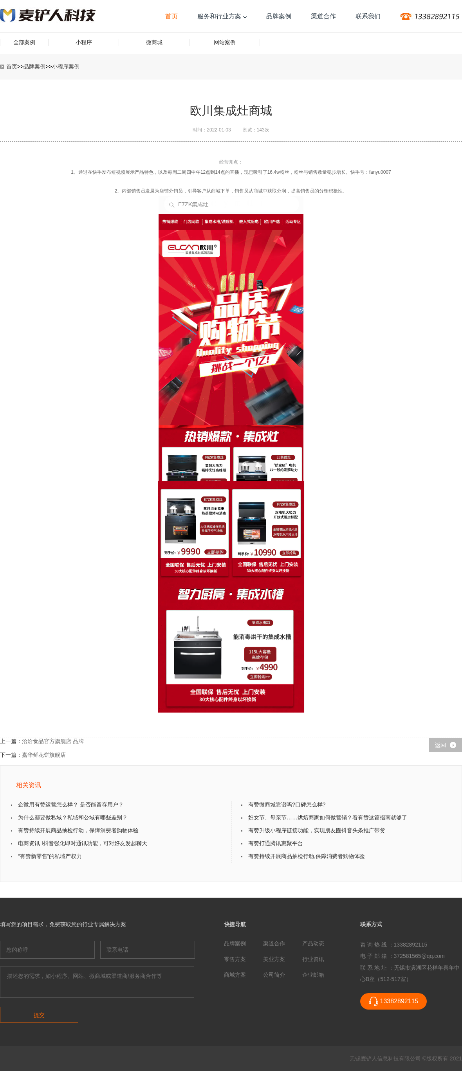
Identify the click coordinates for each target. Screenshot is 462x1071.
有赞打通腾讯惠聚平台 (275, 843)
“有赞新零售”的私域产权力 (50, 856)
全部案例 (24, 42)
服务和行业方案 (222, 16)
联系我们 (368, 16)
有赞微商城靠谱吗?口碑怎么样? (287, 804)
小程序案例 (65, 66)
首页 (171, 16)
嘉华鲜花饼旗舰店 (44, 755)
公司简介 (274, 975)
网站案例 (225, 42)
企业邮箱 (313, 975)
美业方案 (274, 959)
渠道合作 (323, 16)
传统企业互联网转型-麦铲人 (48, 16)
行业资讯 (313, 959)
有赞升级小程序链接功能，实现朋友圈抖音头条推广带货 (316, 830)
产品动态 (313, 943)
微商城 (154, 42)
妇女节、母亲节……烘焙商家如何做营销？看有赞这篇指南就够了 (327, 817)
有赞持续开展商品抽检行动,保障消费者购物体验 (306, 856)
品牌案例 (278, 16)
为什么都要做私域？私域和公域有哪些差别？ (73, 817)
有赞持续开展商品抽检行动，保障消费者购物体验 (78, 830)
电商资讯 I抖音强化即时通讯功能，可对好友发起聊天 (82, 843)
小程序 (84, 42)
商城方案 (235, 975)
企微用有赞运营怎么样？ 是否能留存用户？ (71, 804)
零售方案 (235, 959)
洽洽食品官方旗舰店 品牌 (53, 741)
